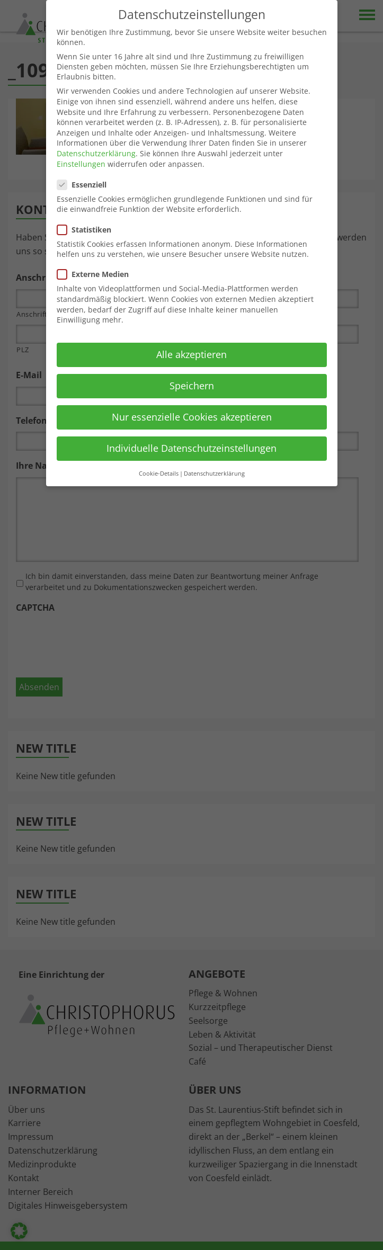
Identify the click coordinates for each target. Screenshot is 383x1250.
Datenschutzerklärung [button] (214, 473)
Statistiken (87, 230)
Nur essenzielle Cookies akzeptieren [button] (192, 416)
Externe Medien (96, 274)
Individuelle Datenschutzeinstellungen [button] (191, 448)
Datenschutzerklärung (96, 153)
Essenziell (85, 185)
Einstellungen (81, 164)
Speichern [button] (192, 385)
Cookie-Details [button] (159, 473)
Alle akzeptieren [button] (191, 354)
